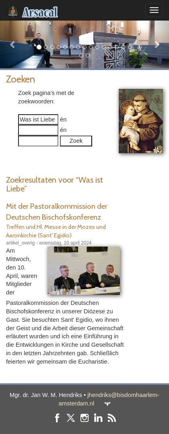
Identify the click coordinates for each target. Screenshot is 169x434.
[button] (12, 44)
